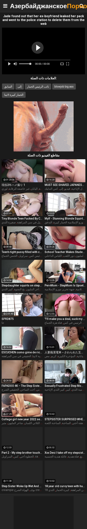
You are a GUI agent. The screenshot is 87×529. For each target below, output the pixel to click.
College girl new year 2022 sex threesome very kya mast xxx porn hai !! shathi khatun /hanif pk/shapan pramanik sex (22, 419)
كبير (68, 389)
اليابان (34, 188)
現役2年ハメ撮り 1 (13, 184)
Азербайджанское (20, 6)
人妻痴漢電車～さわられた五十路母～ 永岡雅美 (65, 352)
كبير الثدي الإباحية (55, 389)
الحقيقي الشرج (10, 389)
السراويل (7, 456)
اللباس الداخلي (53, 255)
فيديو (67, 188)
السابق (8, 86)
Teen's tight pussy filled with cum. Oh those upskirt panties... (22, 252)
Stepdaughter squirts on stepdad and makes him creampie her (22, 285)
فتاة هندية (73, 456)
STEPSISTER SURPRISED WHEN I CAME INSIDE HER (65, 419)
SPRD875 (8, 318)
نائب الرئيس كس (39, 255)
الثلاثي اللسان (32, 423)
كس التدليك (51, 188)
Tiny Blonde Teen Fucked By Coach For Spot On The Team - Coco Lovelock (22, 218)
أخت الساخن (27, 389)
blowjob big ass (64, 86)
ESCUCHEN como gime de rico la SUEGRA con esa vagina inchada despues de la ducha (22, 352)
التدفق (48, 222)
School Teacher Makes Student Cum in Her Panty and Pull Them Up (65, 252)
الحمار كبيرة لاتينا (13, 94)
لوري (4, 188)
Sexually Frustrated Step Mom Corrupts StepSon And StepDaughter (65, 385)
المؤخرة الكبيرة (66, 356)
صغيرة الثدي (9, 222)
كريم (53, 356)
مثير (4, 423)
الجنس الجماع (9, 255)
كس (16, 456)
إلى (20, 86)
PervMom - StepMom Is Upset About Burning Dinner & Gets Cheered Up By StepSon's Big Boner (65, 285)
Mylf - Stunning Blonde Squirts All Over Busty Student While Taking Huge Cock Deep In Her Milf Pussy (65, 218)
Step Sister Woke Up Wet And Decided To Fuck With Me (22, 486)
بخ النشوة (19, 289)
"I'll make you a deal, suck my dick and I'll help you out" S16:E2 (65, 318)
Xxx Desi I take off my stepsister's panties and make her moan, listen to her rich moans (65, 452)
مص (47, 356)
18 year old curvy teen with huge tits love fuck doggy (65, 486)
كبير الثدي (7, 289)
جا (3, 322)
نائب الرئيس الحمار (38, 86)
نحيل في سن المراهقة (30, 222)
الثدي (51, 490)
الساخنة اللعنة (53, 423)
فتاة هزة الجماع (53, 322)
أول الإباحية (77, 188)
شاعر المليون (33, 289)
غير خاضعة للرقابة (19, 188)
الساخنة (66, 423)
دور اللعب (68, 255)
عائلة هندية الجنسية (56, 456)
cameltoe (41, 456)
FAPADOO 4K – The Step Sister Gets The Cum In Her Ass (22, 385)
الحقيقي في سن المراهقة (16, 356)
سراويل (23, 255)
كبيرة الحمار (62, 490)
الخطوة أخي (27, 456)
